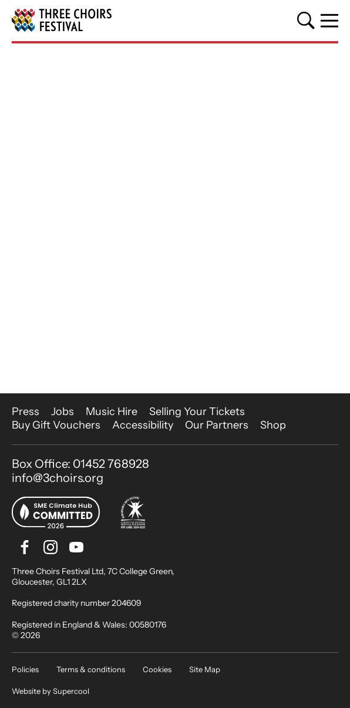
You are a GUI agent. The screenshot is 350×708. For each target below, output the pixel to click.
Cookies (157, 669)
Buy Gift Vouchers (56, 425)
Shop (273, 425)
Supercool (71, 691)
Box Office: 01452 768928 (80, 464)
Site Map (204, 669)
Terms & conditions (90, 669)
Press (25, 411)
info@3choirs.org (57, 478)
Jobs (62, 411)
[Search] (306, 20)
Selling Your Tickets (197, 411)
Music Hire (111, 411)
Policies (25, 669)
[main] (175, 218)
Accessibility (142, 425)
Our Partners (216, 425)
